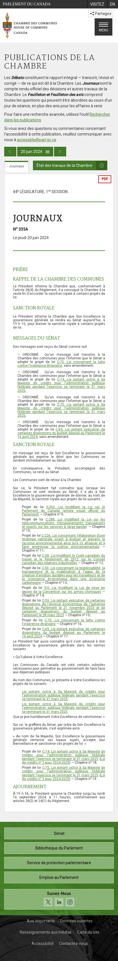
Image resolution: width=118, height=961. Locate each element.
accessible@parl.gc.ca (36, 139)
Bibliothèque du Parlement (59, 848)
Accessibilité (43, 943)
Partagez (101, 13)
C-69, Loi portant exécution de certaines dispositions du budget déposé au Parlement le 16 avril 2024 (61, 433)
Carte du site (88, 932)
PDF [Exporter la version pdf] (105, 179)
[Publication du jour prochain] (60, 151)
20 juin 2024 (35, 151)
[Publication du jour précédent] (10, 151)
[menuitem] (97, 4)
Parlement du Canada (27, 4)
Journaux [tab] (16, 166)
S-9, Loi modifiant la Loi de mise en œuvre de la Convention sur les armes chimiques (63, 589)
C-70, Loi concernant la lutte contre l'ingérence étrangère (61, 364)
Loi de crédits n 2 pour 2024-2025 (63, 761)
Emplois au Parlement (59, 877)
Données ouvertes (76, 921)
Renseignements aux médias (46, 932)
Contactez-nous (73, 943)
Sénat (59, 833)
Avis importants (41, 921)
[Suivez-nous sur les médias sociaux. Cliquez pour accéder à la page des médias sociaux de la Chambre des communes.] (59, 899)
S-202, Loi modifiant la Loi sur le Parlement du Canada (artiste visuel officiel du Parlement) (63, 510)
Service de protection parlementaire (59, 862)
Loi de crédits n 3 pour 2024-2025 (63, 777)
